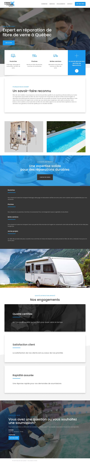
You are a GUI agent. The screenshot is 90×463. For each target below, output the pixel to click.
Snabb (35, 460)
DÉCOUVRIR (8, 43)
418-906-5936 (80, 4)
